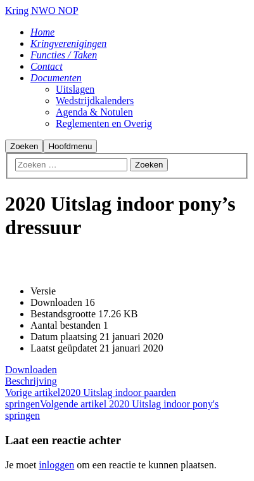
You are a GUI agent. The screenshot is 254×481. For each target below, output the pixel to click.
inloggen (56, 464)
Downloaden (31, 369)
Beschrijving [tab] (31, 381)
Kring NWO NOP (42, 10)
